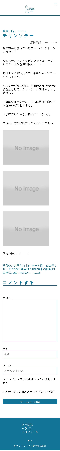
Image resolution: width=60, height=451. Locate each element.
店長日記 (35, 42)
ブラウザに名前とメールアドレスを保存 (29, 391)
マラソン (27, 429)
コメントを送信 (33, 402)
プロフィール (30, 433)
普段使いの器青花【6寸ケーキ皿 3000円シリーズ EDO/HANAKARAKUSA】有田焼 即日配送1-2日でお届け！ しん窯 (30, 269)
